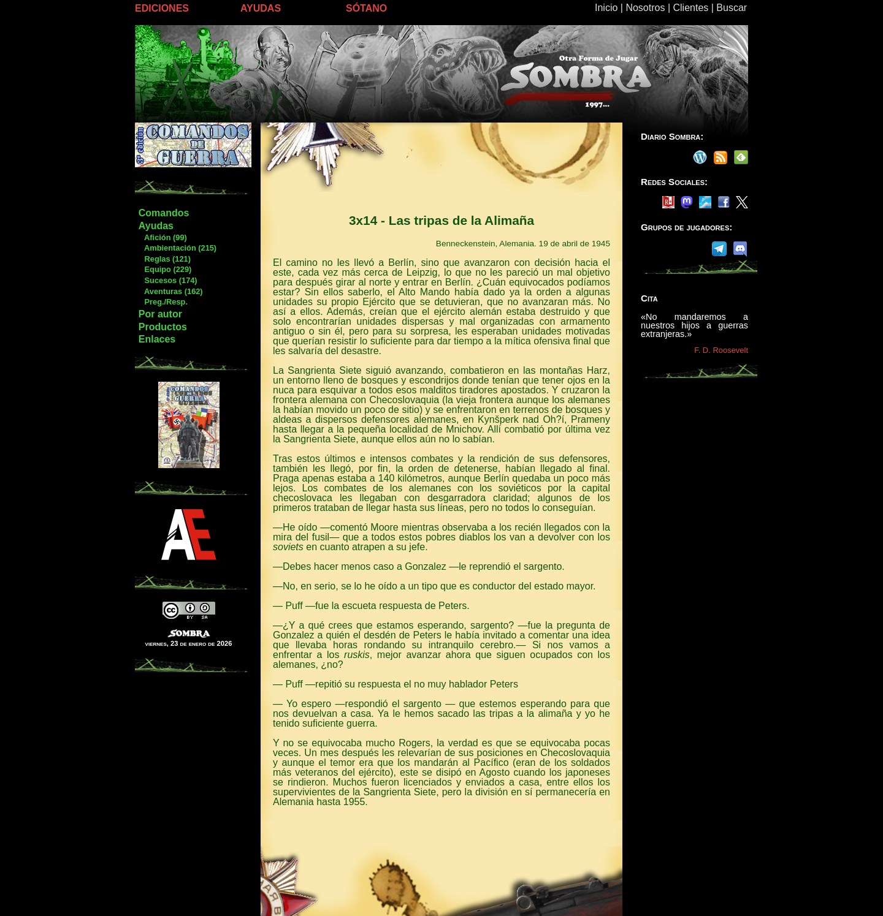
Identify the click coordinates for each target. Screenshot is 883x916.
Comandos (164, 213)
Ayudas (156, 226)
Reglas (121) (164, 258)
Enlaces (157, 339)
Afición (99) (162, 237)
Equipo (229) (164, 269)
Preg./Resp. (163, 301)
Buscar (731, 7)
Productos (163, 327)
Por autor (160, 314)
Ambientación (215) (177, 247)
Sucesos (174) (167, 280)
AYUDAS (260, 8)
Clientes (690, 7)
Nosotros (645, 7)
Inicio (606, 7)
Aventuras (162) (170, 291)
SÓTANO (366, 8)
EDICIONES (162, 8)
